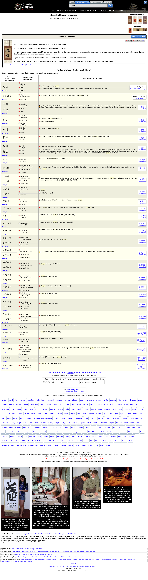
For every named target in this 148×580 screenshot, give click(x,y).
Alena (132, 404)
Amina (25, 409)
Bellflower (78, 418)
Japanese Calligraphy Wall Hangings (89, 559)
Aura (79, 414)
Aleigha (119, 404)
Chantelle (51, 432)
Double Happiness (8, 445)
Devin (64, 441)
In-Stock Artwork (88, 10)
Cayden (28, 432)
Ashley (52, 414)
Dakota (45, 436)
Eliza (96, 445)
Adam (82, 400)
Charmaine (67, 432)
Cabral (80, 427)
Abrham (67, 400)
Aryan (33, 414)
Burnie (73, 427)
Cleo (129, 432)
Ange (73, 409)
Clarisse (123, 432)
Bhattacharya (134, 418)
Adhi (119, 400)
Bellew (69, 418)
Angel (79, 409)
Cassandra (10, 432)
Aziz (141, 414)
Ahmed (18, 404)
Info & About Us (107, 10)
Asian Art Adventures (46, 554)
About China (25, 554)
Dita (111, 441)
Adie (125, 400)
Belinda (56, 418)
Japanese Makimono (39, 559)
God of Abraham (31, 65)
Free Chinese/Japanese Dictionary (57, 557)
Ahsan (25, 404)
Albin (106, 404)
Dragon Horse (21, 445)
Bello (86, 418)
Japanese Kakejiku (26, 559)
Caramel (108, 427)
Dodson (117, 441)
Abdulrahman (40, 400)
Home (52, 10)
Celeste (35, 432)
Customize (138, 36)
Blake (31, 423)
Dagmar (32, 436)
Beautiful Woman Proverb (43, 418)
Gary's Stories (34, 554)
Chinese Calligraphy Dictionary (77, 557)
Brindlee (26, 427)
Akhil (73, 404)
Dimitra (97, 441)
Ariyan (14, 414)
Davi (100, 436)
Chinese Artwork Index (119, 559)
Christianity (13, 65)
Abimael (59, 400)
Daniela (87, 436)
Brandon (104, 423)
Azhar (135, 414)
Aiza (60, 404)
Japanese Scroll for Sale (25, 561)
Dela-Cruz (38, 441)
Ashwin (59, 414)
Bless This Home (40, 423)
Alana (92, 404)
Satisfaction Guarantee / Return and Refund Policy (84, 566)
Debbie (22, 441)
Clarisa (116, 432)
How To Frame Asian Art (39, 557)
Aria (3, 414)
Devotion (72, 441)
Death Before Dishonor (126, 436)
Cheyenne (77, 432)
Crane (12, 436)
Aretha (140, 409)
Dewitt (79, 441)
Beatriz (29, 418)
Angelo (93, 409)
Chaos (59, 432)
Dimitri (105, 441)
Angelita (86, 409)
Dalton (52, 436)
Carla (115, 427)
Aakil (11, 400)
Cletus (136, 432)
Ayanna (91, 414)
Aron (20, 414)
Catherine (20, 432)
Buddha (66, 427)
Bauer (22, 418)
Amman (45, 409)
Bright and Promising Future (11, 427)
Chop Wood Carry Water (96, 432)
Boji (64, 423)
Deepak (30, 441)
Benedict (93, 418)
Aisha (55, 404)
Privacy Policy (64, 566)
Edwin (70, 445)
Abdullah (30, 400)
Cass (3, 432)
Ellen (102, 445)
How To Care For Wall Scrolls (63, 551)
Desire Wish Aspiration (52, 441)
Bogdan (58, 423)
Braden (96, 423)
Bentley (107, 418)
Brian (132, 423)
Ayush (122, 414)
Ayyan (129, 414)
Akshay (85, 404)
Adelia (106, 400)
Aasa (16, 400)
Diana (86, 441)
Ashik (45, 414)
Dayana (113, 436)
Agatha (4, 404)
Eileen (84, 445)
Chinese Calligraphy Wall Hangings (67, 559)
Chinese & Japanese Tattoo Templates (84, 551)
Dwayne (63, 445)
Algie (13, 409)
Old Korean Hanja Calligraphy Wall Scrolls (61, 534)
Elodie (108, 445)
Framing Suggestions (24, 557)
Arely (134, 409)
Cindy (109, 432)
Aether (140, 400)
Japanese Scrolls (106, 559)
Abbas (23, 400)
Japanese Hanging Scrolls (9, 561)
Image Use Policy (54, 566)
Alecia (112, 404)
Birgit (19, 423)
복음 (143, 40)
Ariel (8, 414)
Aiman (49, 404)
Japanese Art (131, 559)
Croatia (19, 436)
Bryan (45, 427)
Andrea (60, 409)
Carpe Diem (130, 427)
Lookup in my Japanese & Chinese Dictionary (75, 390)
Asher (39, 414)
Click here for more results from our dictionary (74, 372)
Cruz (25, 436)
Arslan (26, 414)
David (106, 436)
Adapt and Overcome (94, 400)
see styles (5, 90)
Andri (67, 409)
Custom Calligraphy (66, 10)
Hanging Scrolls (51, 559)
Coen (142, 432)
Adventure (132, 400)
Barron (15, 418)
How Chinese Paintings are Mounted (43, 551)
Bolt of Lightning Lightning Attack (79, 423)
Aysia (116, 414)
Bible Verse (5, 423)
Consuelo (5, 436)
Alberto (99, 404)
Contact (121, 10)
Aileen (42, 404)
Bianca (143, 418)
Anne (114, 409)
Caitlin (87, 427)
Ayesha (98, 414)
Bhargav (124, 418)
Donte (124, 441)
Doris (130, 441)
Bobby (50, 423)
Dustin (56, 445)
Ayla (104, 414)
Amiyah (37, 409)
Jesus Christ (21, 65)
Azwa (9, 418)
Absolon (75, 400)
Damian (60, 436)
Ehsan (77, 445)
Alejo (126, 404)
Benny (100, 418)
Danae (73, 436)
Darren (94, 436)
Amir (31, 409)
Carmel (121, 427)
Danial (80, 436)
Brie (137, 423)
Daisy (39, 436)
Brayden (119, 423)
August (72, 414)
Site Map (74, 564)
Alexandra (5, 409)
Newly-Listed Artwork (36, 548)
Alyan (19, 409)
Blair (24, 423)
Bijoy (13, 423)
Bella (63, 418)
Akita (79, 404)
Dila (91, 441)
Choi (84, 432)
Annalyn (107, 409)
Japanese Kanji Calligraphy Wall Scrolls (29, 534)
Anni (120, 409)
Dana (67, 436)
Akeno (67, 404)
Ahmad (11, 404)
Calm (93, 427)
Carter (139, 427)
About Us (18, 554)
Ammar (52, 409)
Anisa (100, 409)
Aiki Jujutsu (34, 404)
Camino (100, 427)
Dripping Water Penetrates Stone (40, 445)
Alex (137, 404)
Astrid (66, 414)
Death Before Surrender (10, 441)
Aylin (110, 414)
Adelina (113, 400)
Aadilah (4, 400)
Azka (3, 418)
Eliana (90, 445)
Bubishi (58, 427)
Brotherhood (36, 427)
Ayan (84, 414)
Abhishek (51, 400)
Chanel (43, 432)
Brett (126, 423)
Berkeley (116, 418)
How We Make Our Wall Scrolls (22, 551)
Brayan (111, 423)
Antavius (127, 409)
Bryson (51, 427)
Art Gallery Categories (22, 548)
